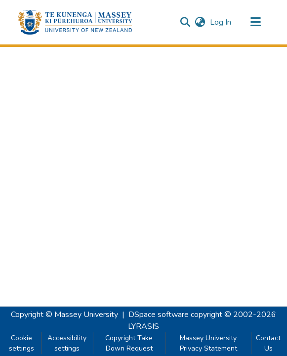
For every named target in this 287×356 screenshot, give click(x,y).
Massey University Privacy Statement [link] (208, 343)
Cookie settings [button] (21, 343)
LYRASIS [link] (143, 326)
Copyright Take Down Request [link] (129, 343)
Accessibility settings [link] (66, 343)
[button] (75, 22)
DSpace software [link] (158, 314)
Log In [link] (221, 22)
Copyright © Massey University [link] (64, 314)
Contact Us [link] (268, 343)
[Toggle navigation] (256, 22)
